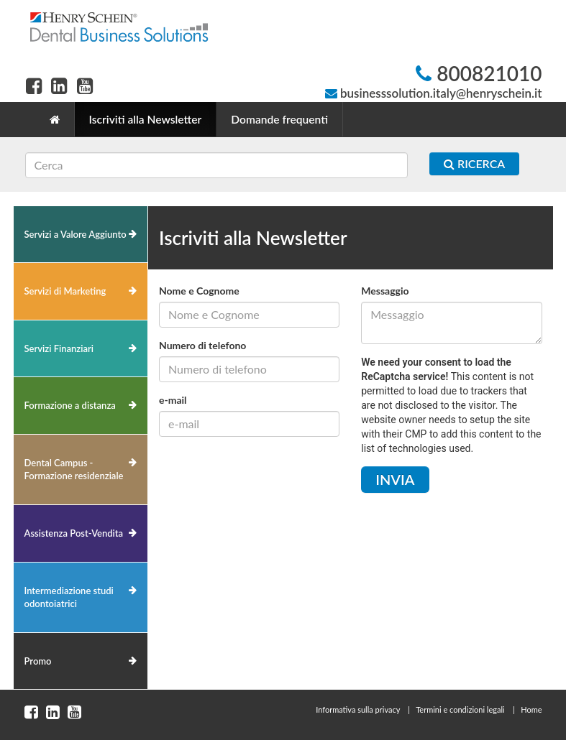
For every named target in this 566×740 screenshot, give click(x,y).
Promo (38, 661)
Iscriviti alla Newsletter (145, 119)
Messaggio (384, 291)
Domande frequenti (279, 119)
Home (531, 709)
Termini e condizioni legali (460, 709)
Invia (394, 479)
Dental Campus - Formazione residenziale (74, 469)
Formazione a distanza (70, 405)
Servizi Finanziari (59, 348)
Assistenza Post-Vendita (74, 533)
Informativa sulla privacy (358, 709)
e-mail (173, 400)
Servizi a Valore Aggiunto (75, 234)
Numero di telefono (202, 345)
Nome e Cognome (199, 291)
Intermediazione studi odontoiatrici (69, 597)
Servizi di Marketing (65, 291)
